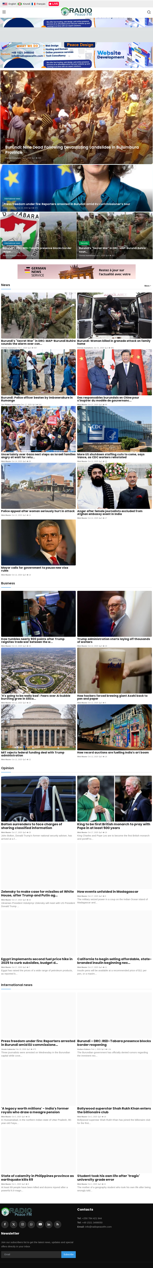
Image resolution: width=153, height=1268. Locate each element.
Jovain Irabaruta (10, 208)
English (9, 4)
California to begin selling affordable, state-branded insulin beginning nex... (114, 961)
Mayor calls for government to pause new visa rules (34, 569)
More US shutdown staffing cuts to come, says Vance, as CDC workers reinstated (111, 456)
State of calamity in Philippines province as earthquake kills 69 (37, 1177)
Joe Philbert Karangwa (10, 405)
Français (38, 4)
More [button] (146, 286)
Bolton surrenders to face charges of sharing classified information (31, 826)
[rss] (57, 1224)
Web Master (82, 405)
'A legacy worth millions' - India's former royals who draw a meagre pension (35, 1110)
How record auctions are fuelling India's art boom (113, 752)
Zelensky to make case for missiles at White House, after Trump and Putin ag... (37, 893)
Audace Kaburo (9, 255)
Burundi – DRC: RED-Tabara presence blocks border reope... (37, 250)
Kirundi (24, 4)
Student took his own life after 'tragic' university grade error (108, 1177)
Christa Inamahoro (13, 158)
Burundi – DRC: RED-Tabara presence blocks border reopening (114, 1043)
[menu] (4, 12)
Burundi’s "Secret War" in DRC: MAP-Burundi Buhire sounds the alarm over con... (38, 342)
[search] (149, 12)
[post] (76, 117)
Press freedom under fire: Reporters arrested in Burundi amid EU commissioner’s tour (67, 204)
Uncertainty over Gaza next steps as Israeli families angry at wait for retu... (38, 456)
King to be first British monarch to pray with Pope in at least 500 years (113, 826)
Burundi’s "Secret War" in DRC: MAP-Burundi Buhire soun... (112, 250)
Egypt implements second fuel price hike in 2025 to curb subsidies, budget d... (37, 961)
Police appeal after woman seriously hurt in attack (38, 510)
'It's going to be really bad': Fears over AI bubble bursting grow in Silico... (35, 697)
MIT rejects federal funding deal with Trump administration (32, 754)
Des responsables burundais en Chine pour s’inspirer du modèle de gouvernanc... (108, 399)
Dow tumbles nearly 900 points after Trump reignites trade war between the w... (33, 640)
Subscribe (68, 1254)
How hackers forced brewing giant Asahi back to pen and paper (112, 697)
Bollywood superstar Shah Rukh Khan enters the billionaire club (114, 1110)
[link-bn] (76, 55)
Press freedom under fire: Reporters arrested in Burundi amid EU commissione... (38, 1043)
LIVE (53, 3)
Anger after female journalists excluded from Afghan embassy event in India (109, 512)
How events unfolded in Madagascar (107, 892)
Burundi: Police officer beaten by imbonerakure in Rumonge (37, 399)
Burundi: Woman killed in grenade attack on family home (114, 342)
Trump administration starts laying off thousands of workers (113, 640)
